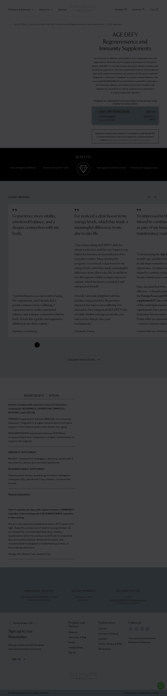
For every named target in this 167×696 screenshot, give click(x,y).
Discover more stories (81, 359)
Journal (62, 9)
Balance (73, 632)
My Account (104, 648)
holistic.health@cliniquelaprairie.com (128, 600)
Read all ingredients (19, 494)
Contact (102, 638)
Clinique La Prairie (108, 633)
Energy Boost (76, 647)
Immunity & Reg (36, 24)
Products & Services (19, 9)
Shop (24, 24)
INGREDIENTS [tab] (34, 395)
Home (17, 24)
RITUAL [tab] (54, 395)
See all (72, 652)
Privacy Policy (131, 693)
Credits (155, 693)
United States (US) (23, 623)
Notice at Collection (139, 642)
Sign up (16, 659)
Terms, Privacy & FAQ (110, 643)
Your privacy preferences (142, 638)
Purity (72, 642)
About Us (44, 9)
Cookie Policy (145, 693)
